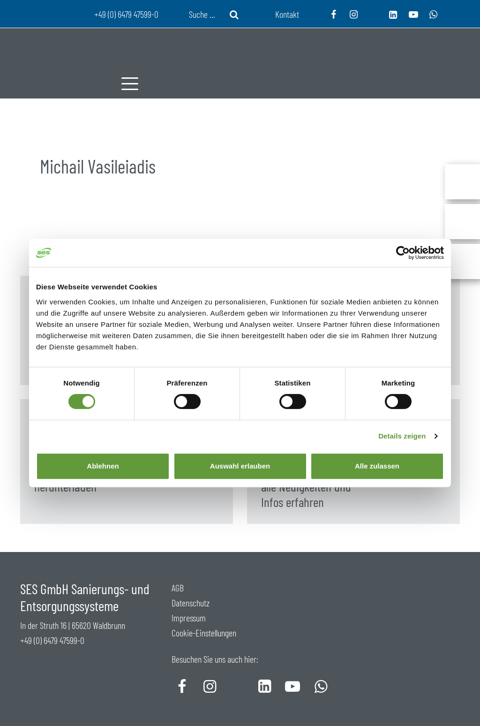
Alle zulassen (377, 466)
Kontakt (287, 14)
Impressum (189, 617)
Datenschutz (191, 602)
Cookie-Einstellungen (204, 632)
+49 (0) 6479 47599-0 (52, 640)
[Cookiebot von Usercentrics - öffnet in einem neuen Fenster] (403, 253)
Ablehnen (103, 466)
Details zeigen (402, 436)
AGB (178, 587)
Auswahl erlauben (240, 466)
